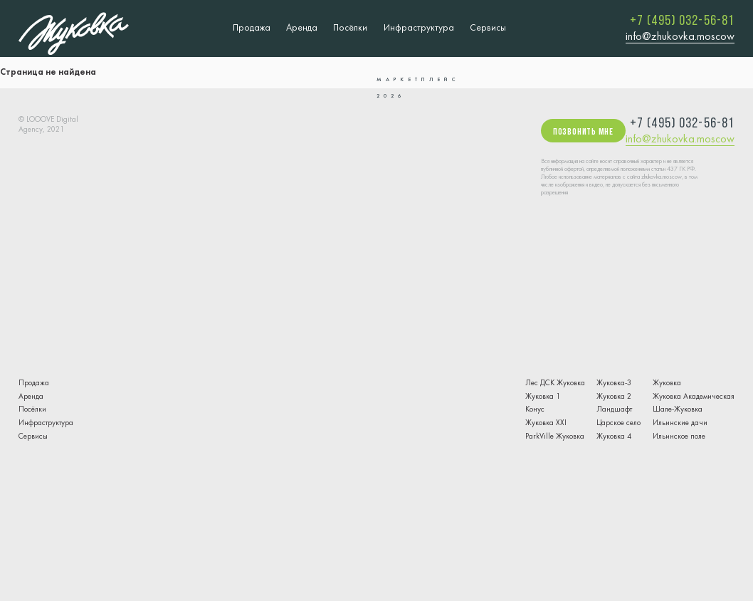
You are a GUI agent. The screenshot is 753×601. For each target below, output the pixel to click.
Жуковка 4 (613, 437)
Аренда (301, 28)
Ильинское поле (679, 437)
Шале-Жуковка (677, 410)
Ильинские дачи (680, 423)
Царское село (618, 423)
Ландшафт (614, 410)
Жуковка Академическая (693, 397)
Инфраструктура (419, 28)
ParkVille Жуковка (554, 437)
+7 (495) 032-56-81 (682, 21)
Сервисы (488, 28)
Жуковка (667, 383)
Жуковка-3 (613, 383)
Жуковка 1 (542, 397)
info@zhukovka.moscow (680, 37)
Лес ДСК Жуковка (555, 383)
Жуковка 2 (613, 397)
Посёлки (350, 28)
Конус (534, 410)
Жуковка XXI (546, 423)
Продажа (251, 28)
